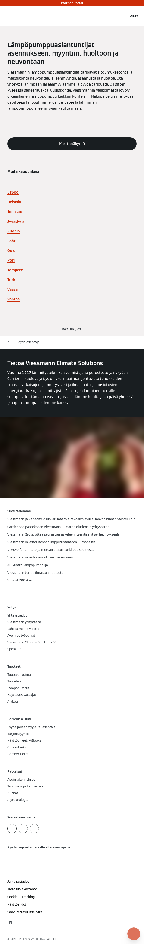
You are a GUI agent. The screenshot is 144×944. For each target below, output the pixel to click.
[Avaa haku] (122, 15)
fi (8, 342)
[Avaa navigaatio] (134, 15)
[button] (72, 329)
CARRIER (51, 939)
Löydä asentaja (28, 342)
